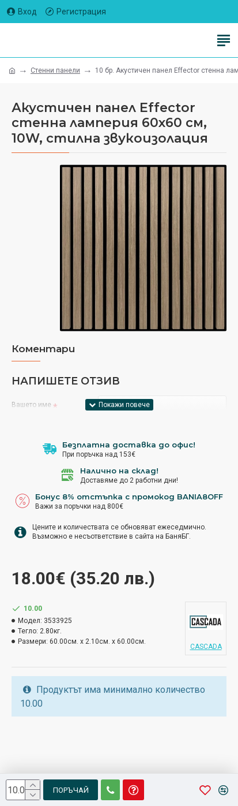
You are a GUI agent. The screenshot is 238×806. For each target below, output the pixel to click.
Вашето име (31, 405)
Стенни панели (55, 70)
